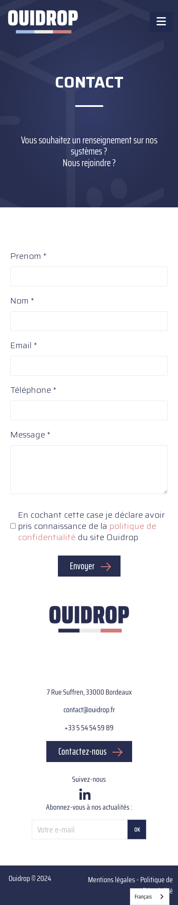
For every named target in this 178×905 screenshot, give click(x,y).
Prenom (25, 256)
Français (143, 896)
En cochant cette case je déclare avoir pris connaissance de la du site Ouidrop (91, 526)
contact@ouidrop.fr (89, 710)
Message (27, 435)
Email (21, 346)
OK (137, 829)
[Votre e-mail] (80, 829)
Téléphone (30, 390)
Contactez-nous (82, 751)
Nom (19, 301)
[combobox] (149, 896)
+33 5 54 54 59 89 (89, 728)
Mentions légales (111, 880)
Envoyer (82, 566)
